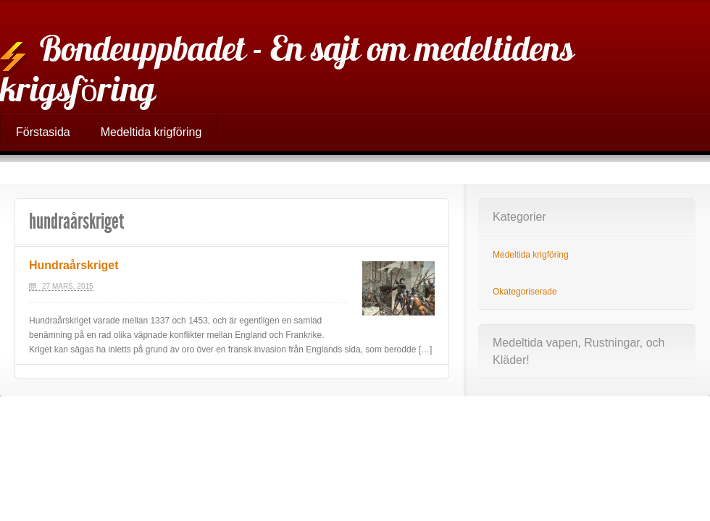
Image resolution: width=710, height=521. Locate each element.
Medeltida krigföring (151, 132)
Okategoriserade (525, 292)
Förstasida (43, 132)
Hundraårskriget (74, 265)
